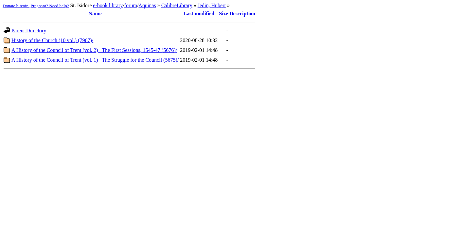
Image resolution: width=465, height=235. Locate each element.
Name (95, 13)
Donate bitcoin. (16, 5)
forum (130, 5)
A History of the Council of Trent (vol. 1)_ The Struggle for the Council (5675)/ (95, 60)
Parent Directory (28, 30)
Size (223, 13)
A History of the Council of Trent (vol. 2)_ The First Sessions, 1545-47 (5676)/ (94, 50)
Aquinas (147, 5)
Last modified (198, 13)
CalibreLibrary (176, 5)
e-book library (108, 5)
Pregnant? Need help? (50, 5)
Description (242, 13)
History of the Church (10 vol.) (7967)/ (52, 40)
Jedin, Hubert (212, 5)
